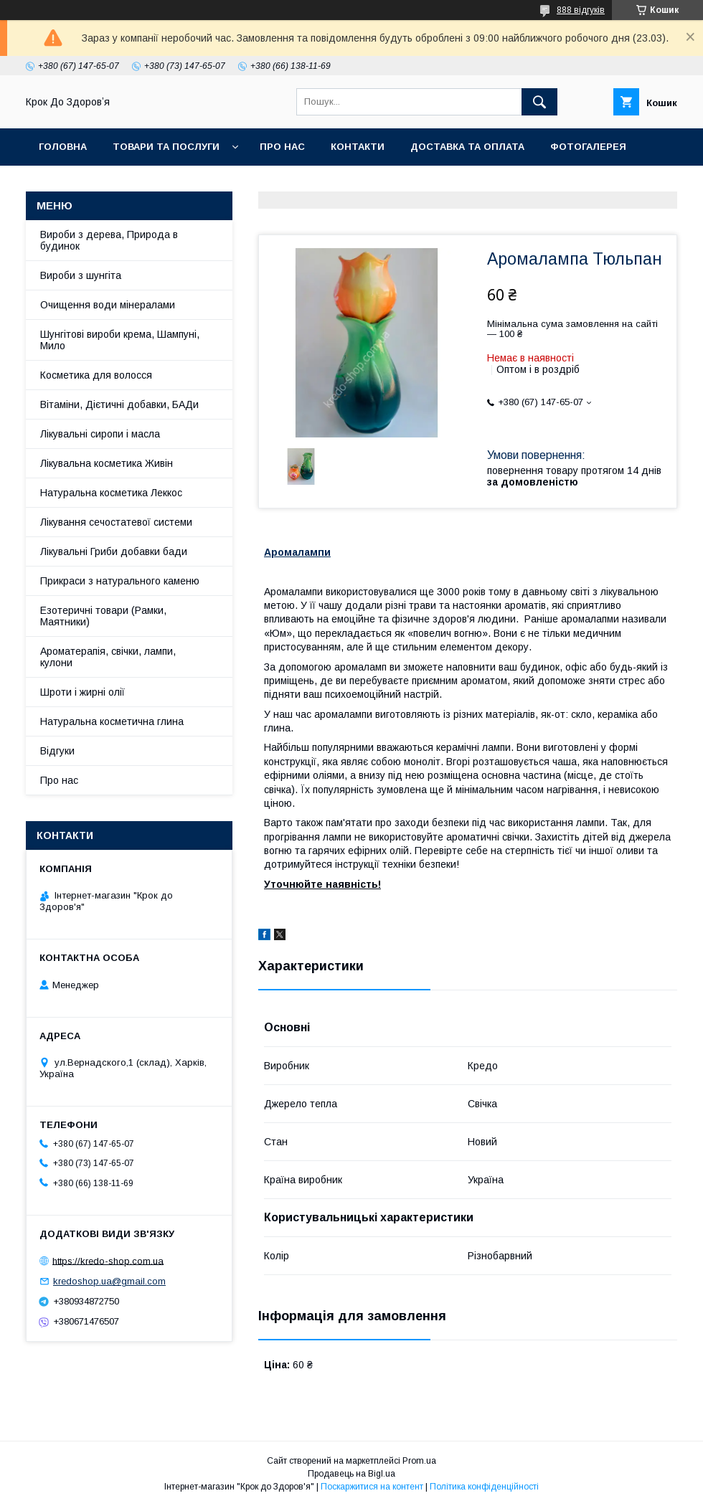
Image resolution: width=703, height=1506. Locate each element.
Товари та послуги (166, 146)
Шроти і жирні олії (82, 692)
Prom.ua (419, 1461)
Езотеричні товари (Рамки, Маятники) (103, 616)
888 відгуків (581, 10)
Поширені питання (154, 184)
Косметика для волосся (96, 375)
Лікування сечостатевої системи (116, 522)
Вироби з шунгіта (80, 275)
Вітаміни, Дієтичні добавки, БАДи (119, 404)
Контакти (357, 146)
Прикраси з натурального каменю (119, 581)
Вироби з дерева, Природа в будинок (109, 240)
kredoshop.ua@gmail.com (109, 1281)
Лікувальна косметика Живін (106, 463)
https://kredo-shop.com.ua (108, 1260)
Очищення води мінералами (107, 305)
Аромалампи (297, 552)
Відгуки (57, 751)
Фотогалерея (588, 146)
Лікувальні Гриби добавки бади (113, 551)
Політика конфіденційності (484, 1487)
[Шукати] (539, 101)
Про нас (282, 146)
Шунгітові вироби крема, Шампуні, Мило (119, 339)
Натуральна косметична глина (112, 721)
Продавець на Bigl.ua (351, 1474)
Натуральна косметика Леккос (111, 492)
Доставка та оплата (467, 146)
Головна (63, 146)
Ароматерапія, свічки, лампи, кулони (108, 656)
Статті (57, 184)
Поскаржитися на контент (372, 1487)
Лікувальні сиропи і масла (100, 434)
